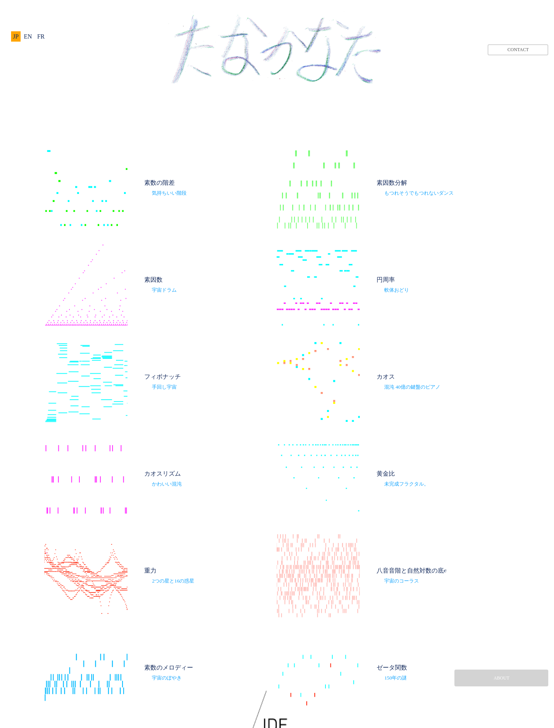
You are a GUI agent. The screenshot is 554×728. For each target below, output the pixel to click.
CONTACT (518, 49)
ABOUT (501, 678)
